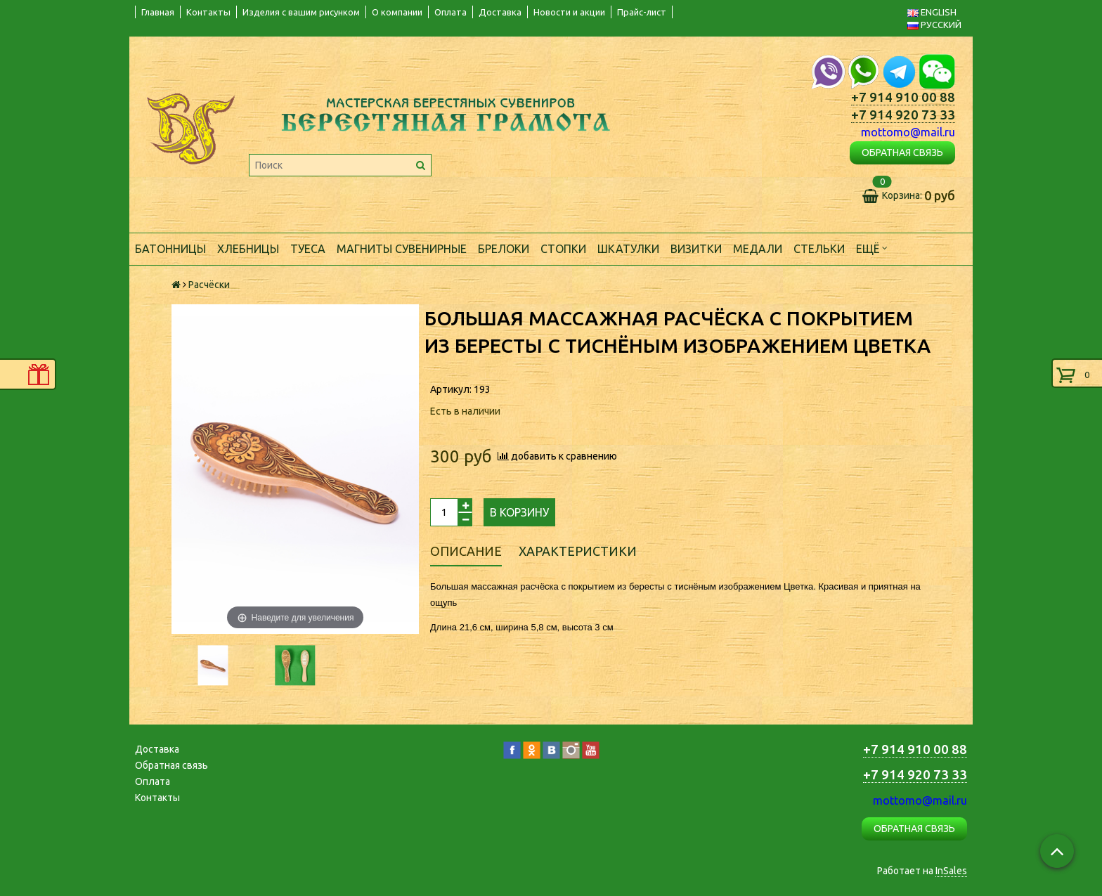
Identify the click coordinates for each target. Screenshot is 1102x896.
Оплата (450, 12)
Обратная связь (171, 765)
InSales (951, 870)
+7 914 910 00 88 (903, 97)
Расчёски (209, 284)
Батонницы (170, 248)
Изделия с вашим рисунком (301, 12)
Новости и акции (569, 12)
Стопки (563, 248)
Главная (157, 12)
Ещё (872, 248)
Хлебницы (248, 248)
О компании (397, 12)
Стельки (819, 248)
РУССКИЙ (934, 25)
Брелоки (503, 248)
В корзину (519, 512)
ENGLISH (932, 12)
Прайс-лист (641, 12)
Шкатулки (628, 248)
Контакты (208, 12)
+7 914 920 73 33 (903, 115)
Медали (757, 248)
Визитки (696, 248)
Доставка (500, 12)
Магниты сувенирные (402, 248)
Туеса (307, 248)
